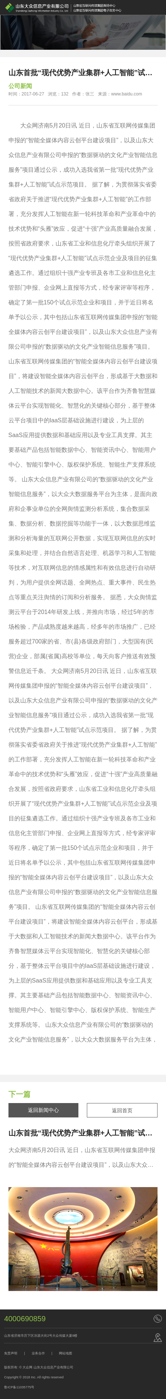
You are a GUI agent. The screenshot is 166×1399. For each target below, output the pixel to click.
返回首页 (122, 1110)
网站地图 (65, 1353)
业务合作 (38, 1353)
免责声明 (10, 1353)
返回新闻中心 (43, 1110)
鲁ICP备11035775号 (19, 1387)
